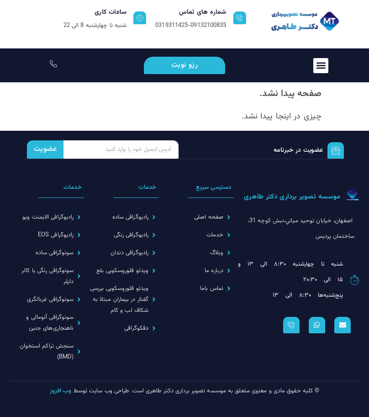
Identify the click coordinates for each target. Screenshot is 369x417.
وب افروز (61, 391)
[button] (320, 65)
